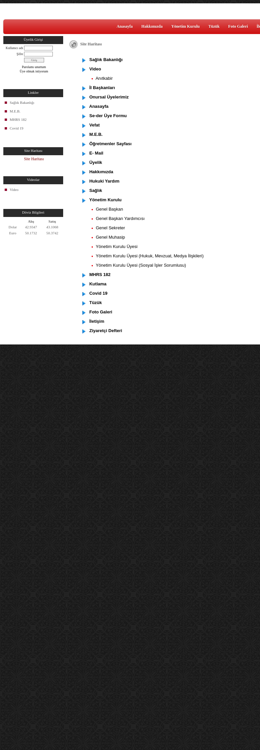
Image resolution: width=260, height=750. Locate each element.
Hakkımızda (151, 26)
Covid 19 (16, 128)
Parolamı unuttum (34, 67)
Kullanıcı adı (14, 48)
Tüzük (213, 26)
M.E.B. (15, 111)
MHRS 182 (18, 119)
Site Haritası (34, 159)
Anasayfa (125, 26)
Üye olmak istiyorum (34, 71)
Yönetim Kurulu (185, 26)
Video (14, 190)
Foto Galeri (238, 26)
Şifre (20, 54)
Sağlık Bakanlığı (22, 102)
